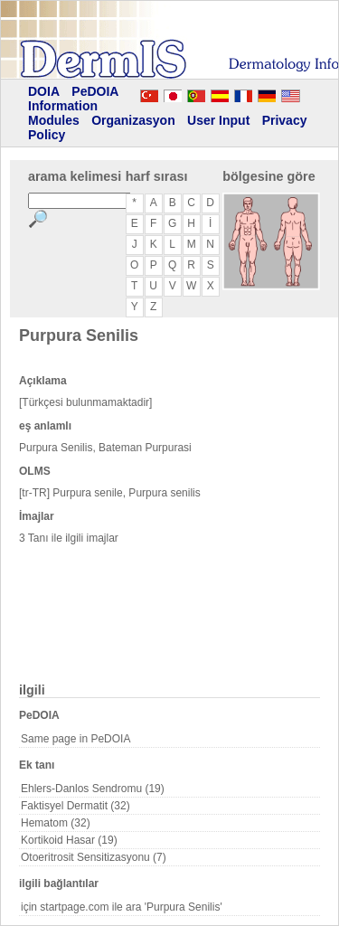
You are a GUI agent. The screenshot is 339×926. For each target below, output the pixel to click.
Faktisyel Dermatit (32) (75, 805)
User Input (218, 120)
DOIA (44, 91)
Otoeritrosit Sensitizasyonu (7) (93, 857)
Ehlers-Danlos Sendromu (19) (93, 788)
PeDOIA (94, 91)
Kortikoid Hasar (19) (69, 840)
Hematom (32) (55, 823)
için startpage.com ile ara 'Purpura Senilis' (121, 907)
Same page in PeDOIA (75, 738)
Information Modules (63, 113)
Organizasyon (133, 120)
